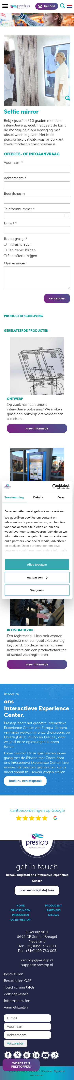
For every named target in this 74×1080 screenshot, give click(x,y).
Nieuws (53, 914)
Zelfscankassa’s (16, 994)
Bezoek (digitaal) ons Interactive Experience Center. (37, 877)
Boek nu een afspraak (25, 781)
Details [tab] (38, 497)
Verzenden (57, 298)
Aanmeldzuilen (16, 1007)
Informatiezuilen (17, 1001)
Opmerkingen (15, 263)
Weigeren (37, 590)
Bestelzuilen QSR (17, 981)
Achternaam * (15, 178)
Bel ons (46, 6)
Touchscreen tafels (19, 987)
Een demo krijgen (20, 250)
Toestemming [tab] (14, 497)
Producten (20, 914)
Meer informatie (37, 428)
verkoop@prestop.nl (37, 960)
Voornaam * (13, 162)
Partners (54, 910)
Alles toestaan (37, 564)
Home (20, 905)
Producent (53, 905)
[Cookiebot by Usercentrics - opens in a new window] (52, 486)
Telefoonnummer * (19, 209)
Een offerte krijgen (20, 256)
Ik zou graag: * (15, 239)
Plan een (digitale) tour (37, 890)
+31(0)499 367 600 (40, 946)
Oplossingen (20, 910)
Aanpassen (37, 577)
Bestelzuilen (13, 974)
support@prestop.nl (37, 965)
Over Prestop (20, 919)
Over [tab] (61, 497)
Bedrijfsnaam (14, 193)
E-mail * (10, 223)
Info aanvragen (18, 244)
